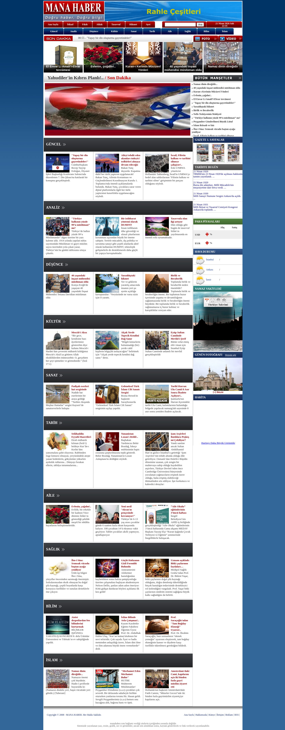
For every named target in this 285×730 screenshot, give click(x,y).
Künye (212, 714)
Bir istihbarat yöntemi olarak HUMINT (129, 221)
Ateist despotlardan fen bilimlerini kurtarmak (80, 622)
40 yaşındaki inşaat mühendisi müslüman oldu (80, 278)
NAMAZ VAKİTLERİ (208, 288)
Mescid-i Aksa (79, 332)
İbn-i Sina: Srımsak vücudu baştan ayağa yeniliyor (80, 565)
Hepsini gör (230, 355)
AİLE (53, 495)
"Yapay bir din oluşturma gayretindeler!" (79, 158)
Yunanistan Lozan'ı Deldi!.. (129, 435)
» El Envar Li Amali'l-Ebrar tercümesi (211, 99)
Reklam (229, 714)
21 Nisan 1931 (200, 204)
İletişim (220, 714)
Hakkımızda (201, 714)
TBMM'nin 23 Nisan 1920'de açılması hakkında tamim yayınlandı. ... (217, 175)
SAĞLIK (56, 549)
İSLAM (54, 660)
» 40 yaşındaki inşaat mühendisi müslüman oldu (216, 88)
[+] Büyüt (218, 391)
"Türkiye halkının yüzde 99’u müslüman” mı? (80, 223)
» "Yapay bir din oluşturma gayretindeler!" (214, 102)
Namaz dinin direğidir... (78, 672)
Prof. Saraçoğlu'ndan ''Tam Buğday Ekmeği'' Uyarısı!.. (179, 623)
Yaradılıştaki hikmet (128, 277)
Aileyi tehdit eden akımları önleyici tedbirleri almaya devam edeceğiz (130, 160)
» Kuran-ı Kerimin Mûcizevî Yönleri (210, 91)
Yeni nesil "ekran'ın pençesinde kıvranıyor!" (128, 511)
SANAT (54, 375)
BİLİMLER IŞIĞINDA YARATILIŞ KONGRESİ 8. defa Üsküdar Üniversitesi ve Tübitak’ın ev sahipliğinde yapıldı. (67, 636)
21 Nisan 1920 (200, 171)
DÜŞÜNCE (57, 264)
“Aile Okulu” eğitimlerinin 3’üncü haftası (178, 509)
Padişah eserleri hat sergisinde (80, 388)
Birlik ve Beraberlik (177, 277)
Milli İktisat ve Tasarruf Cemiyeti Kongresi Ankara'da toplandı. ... (215, 208)
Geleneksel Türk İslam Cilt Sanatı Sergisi (130, 389)
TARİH (54, 423)
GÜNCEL (56, 144)
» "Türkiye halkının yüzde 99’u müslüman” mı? (216, 117)
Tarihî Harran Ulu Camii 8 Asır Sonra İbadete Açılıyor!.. (180, 391)
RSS (236, 714)
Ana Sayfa (189, 714)
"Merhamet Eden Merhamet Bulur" (130, 674)
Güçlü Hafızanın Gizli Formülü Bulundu (130, 563)
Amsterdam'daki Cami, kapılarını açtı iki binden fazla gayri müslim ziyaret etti (180, 678)
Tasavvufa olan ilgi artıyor (179, 220)
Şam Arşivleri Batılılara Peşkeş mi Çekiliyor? (180, 436)
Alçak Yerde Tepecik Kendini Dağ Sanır (130, 335)
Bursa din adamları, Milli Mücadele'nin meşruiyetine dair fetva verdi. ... (213, 186)
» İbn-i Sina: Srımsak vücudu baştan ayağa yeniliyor (213, 130)
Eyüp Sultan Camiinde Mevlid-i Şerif (178, 335)
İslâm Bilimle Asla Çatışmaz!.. (130, 619)
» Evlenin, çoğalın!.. (202, 95)
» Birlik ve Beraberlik (203, 110)
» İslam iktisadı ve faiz (203, 125)
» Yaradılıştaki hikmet (203, 106)
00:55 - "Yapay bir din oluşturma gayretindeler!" (105, 37)
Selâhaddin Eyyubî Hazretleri (81, 435)
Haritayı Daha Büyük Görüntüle (218, 442)
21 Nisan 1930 (200, 193)
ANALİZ (56, 208)
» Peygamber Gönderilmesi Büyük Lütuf (212, 121)
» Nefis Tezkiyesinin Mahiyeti (206, 114)
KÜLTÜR (56, 321)
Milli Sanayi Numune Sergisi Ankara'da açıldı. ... (217, 197)
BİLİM (54, 606)
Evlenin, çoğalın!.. (81, 506)
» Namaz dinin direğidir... (204, 84)
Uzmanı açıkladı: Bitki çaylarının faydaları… (180, 563)
